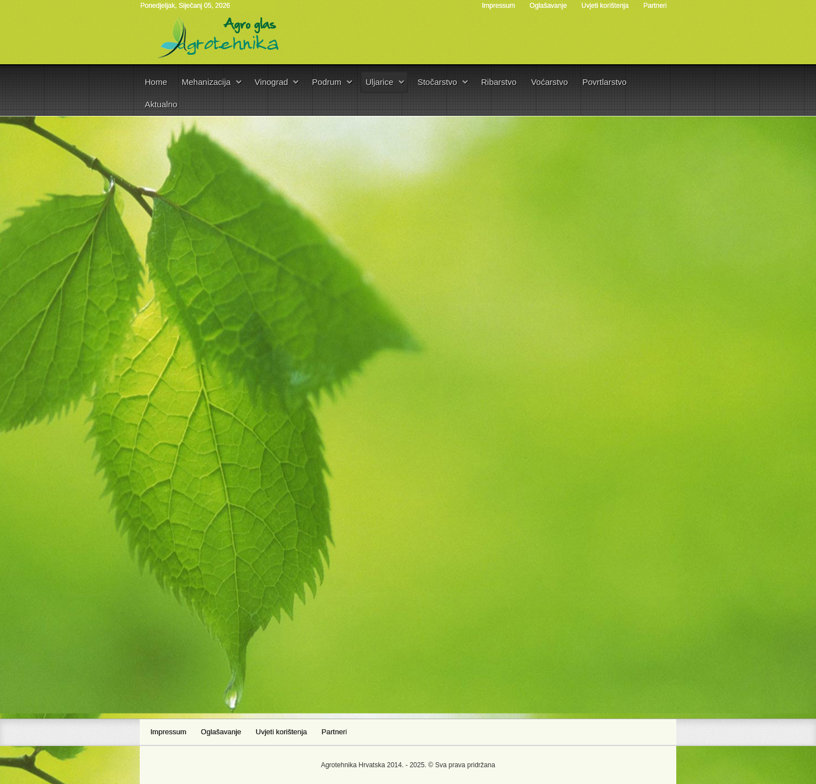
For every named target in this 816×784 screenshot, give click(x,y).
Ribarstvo (498, 82)
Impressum (498, 5)
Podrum (326, 82)
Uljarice (379, 82)
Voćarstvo (549, 82)
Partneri (655, 5)
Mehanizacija (206, 82)
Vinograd (271, 82)
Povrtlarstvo (604, 82)
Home (156, 82)
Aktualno (161, 104)
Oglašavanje (548, 5)
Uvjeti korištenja (605, 5)
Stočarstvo (437, 82)
